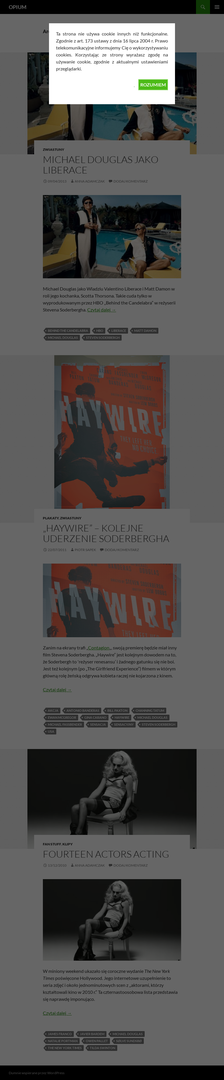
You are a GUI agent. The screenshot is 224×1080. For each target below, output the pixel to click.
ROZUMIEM (153, 84)
